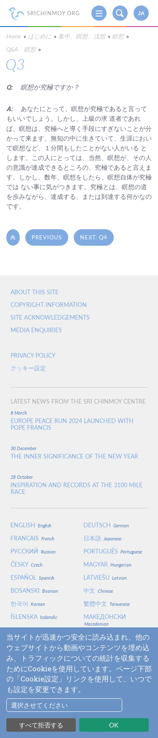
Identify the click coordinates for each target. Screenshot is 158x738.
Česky (27, 564)
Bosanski (34, 590)
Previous (47, 237)
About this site (35, 292)
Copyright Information (49, 304)
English (31, 525)
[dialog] (79, 682)
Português (112, 551)
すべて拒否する (41, 725)
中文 (98, 590)
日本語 (102, 538)
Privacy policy (33, 355)
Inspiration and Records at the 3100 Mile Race (76, 488)
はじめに (39, 36)
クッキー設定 (28, 368)
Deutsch (106, 525)
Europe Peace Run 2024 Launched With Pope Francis (72, 424)
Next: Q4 (93, 237)
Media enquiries (36, 330)
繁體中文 (106, 603)
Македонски (104, 620)
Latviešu (105, 577)
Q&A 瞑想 (21, 49)
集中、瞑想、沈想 (81, 36)
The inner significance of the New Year (74, 456)
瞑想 (118, 36)
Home (13, 36)
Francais (32, 538)
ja (141, 13)
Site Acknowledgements (50, 317)
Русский (33, 551)
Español (32, 577)
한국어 (28, 603)
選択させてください (39, 705)
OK (113, 725)
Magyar (107, 564)
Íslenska (34, 616)
